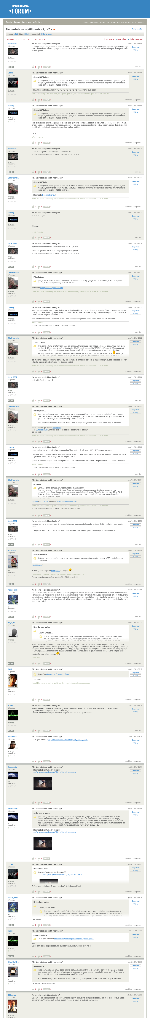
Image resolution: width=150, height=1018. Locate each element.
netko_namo (13, 590)
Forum (17, 22)
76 (29, 39)
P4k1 (10, 669)
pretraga (141, 22)
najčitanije (115, 22)
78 (36, 39)
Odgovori (135, 47)
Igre (24, 22)
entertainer (13, 737)
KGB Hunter (37, 565)
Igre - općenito (34, 22)
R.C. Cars (44, 502)
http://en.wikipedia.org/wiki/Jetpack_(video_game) (68, 740)
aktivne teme (104, 22)
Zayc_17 (12, 623)
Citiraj (135, 50)
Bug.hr (9, 22)
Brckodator (13, 767)
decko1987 (13, 44)
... (26, 39)
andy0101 (12, 550)
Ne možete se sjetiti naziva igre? (46, 44)
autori (134, 22)
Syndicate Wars (42, 430)
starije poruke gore (136, 39)
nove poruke (125, 22)
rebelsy (11, 106)
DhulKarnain (13, 178)
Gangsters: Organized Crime (51, 288)
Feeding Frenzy (48, 195)
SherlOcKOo (13, 962)
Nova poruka (137, 29)
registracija (94, 22)
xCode (11, 706)
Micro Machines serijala (66, 502)
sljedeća (42, 39)
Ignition (35, 502)
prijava (85, 22)
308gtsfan (12, 995)
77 (32, 39)
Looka (11, 73)
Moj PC (10, 67)
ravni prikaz (122, 39)
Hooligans (57, 428)
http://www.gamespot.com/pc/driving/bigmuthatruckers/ (54, 772)
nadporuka (137, 100)
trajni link (138, 67)
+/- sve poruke (108, 39)
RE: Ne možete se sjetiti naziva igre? (47, 73)
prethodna (10, 39)
